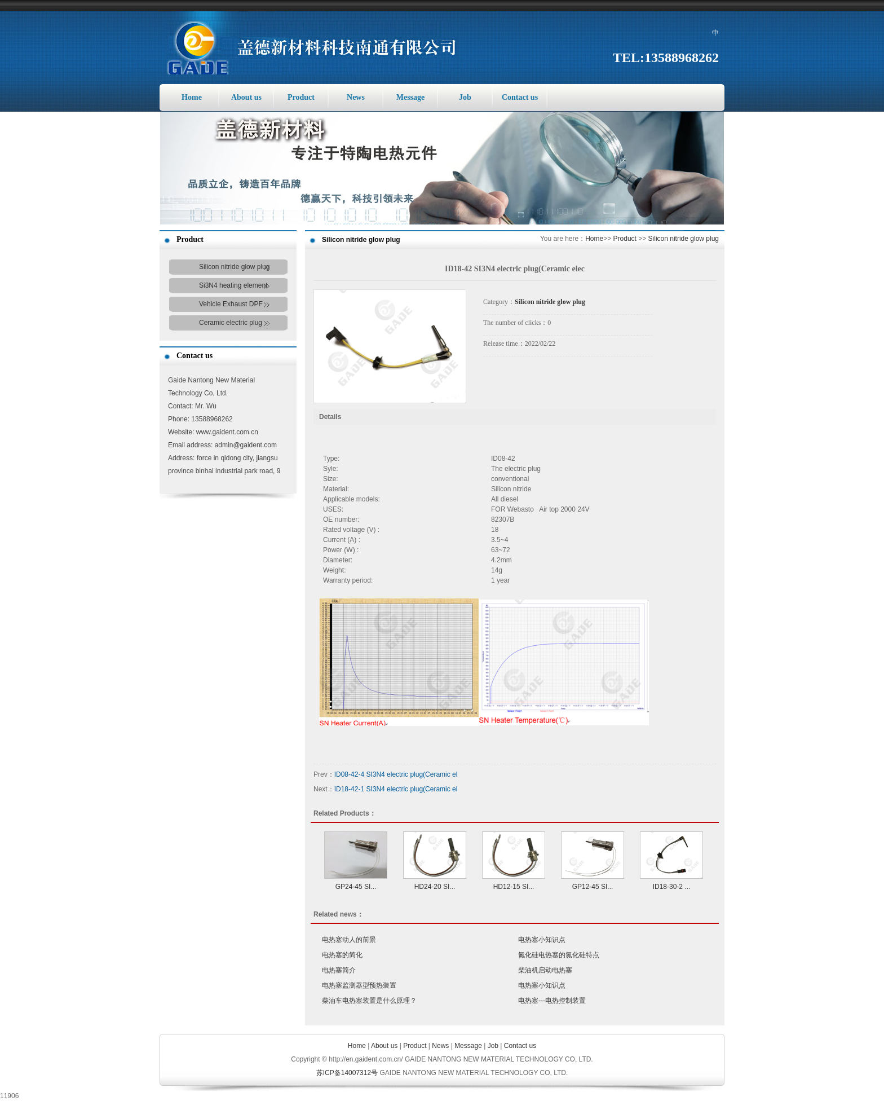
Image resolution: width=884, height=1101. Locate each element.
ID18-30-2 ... (672, 887)
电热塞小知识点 (541, 940)
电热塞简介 (339, 970)
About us (246, 97)
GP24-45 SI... (356, 887)
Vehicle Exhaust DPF (231, 304)
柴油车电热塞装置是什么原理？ (369, 1001)
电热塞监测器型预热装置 (359, 985)
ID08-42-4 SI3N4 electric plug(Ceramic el (396, 774)
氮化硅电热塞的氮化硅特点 (558, 955)
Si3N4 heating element (233, 285)
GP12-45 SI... (592, 887)
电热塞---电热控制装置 (552, 1001)
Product (301, 97)
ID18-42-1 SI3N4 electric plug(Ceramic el (396, 789)
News (356, 97)
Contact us (520, 97)
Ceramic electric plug (230, 323)
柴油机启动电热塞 (545, 970)
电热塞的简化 (342, 955)
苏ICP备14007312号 (347, 1073)
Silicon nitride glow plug (234, 267)
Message (410, 97)
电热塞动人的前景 (349, 940)
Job (465, 97)
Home (192, 97)
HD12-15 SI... (513, 887)
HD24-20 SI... (435, 887)
